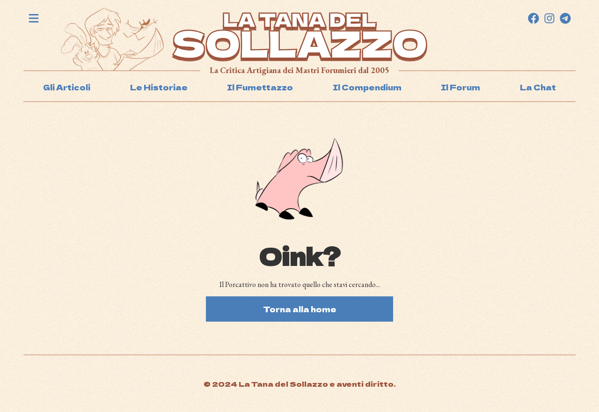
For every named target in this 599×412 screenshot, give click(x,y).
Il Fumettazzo (260, 87)
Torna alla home (299, 309)
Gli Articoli (66, 87)
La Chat (538, 87)
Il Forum (460, 87)
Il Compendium (367, 87)
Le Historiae (159, 87)
